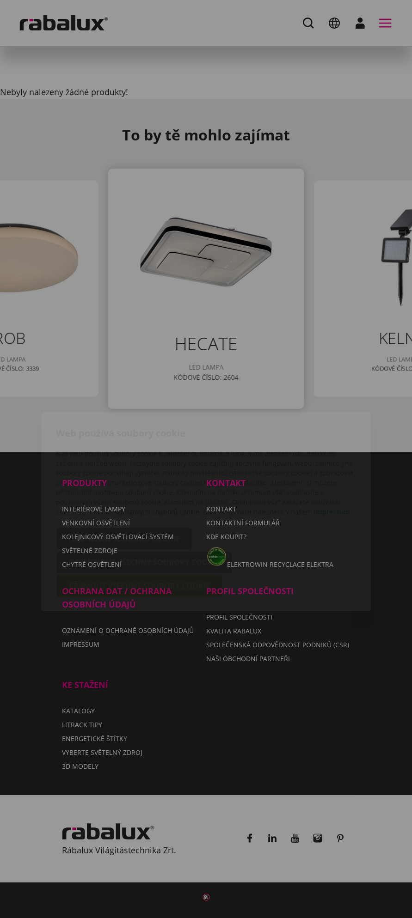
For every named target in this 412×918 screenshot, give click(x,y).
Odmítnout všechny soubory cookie (144, 510)
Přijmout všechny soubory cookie (139, 533)
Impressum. (333, 459)
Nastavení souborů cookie (124, 486)
